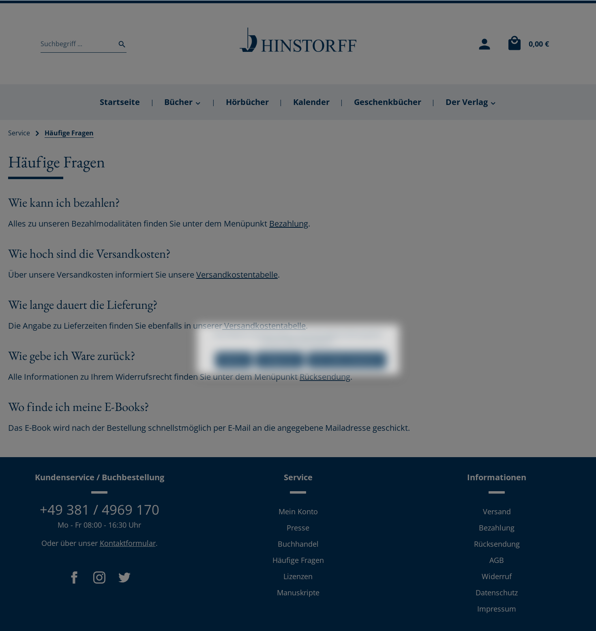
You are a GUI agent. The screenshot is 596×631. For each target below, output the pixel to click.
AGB (496, 560)
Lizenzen (298, 576)
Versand (497, 511)
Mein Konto (298, 511)
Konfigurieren (280, 374)
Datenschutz (497, 592)
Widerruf (497, 576)
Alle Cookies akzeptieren (347, 374)
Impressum (496, 609)
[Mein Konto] (484, 44)
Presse (298, 528)
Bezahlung (288, 223)
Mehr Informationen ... (311, 356)
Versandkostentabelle (237, 274)
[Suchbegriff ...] (77, 44)
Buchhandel (298, 544)
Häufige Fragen (298, 560)
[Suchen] (119, 44)
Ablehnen (234, 374)
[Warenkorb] (526, 44)
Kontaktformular (128, 543)
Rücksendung (497, 544)
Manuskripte (298, 592)
